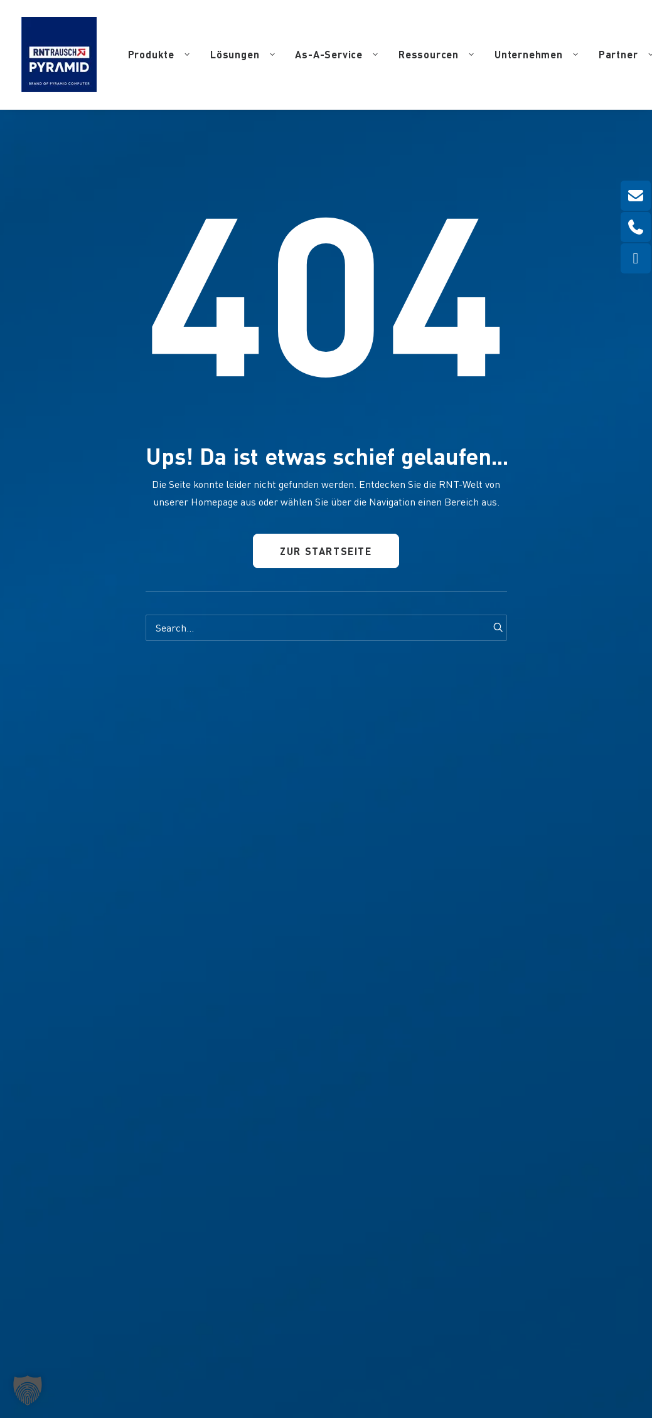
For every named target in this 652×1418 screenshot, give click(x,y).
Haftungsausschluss (466, 1342)
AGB (518, 1342)
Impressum (348, 1342)
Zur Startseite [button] (326, 551)
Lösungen (242, 54)
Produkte (159, 54)
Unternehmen (536, 54)
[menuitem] (159, 54)
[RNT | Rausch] (59, 54)
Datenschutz (399, 1342)
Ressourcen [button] (436, 54)
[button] (493, 627)
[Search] (326, 628)
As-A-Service (336, 54)
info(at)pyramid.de (224, 1167)
